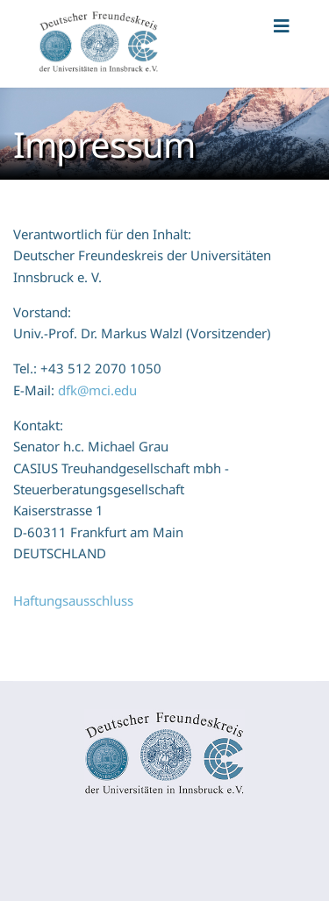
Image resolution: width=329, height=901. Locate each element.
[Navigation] (282, 44)
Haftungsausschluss (73, 600)
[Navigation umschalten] (11, 836)
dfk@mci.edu (97, 390)
